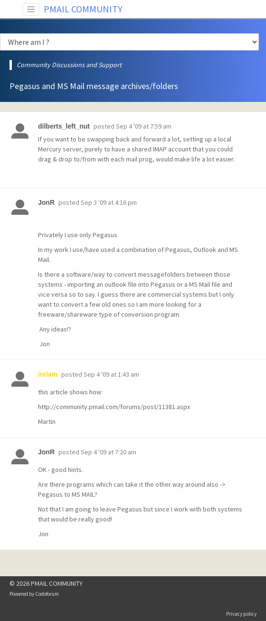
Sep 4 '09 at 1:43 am (111, 374)
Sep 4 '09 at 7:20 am (108, 452)
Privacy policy (241, 614)
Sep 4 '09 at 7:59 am (143, 126)
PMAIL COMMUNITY (83, 9)
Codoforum (47, 594)
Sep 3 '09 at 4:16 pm (109, 202)
